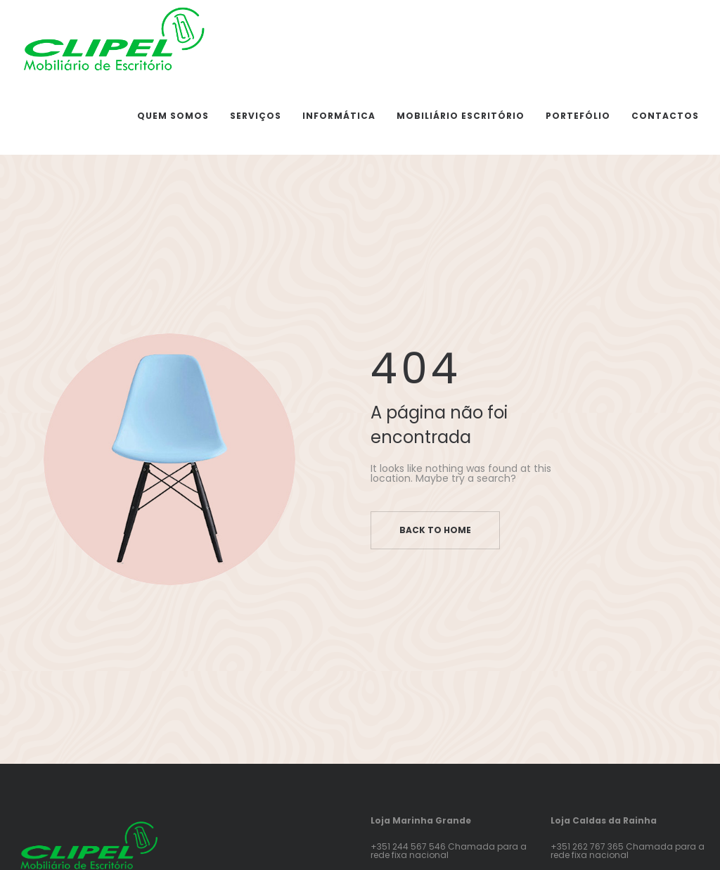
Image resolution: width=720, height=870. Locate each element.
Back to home (435, 530)
